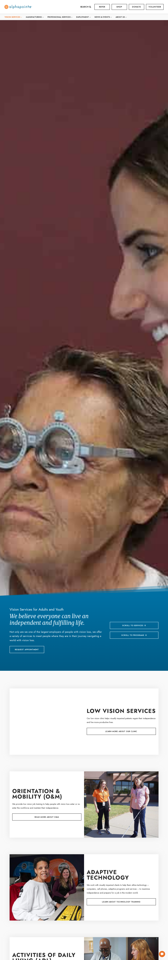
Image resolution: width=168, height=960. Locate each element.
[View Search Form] (86, 7)
